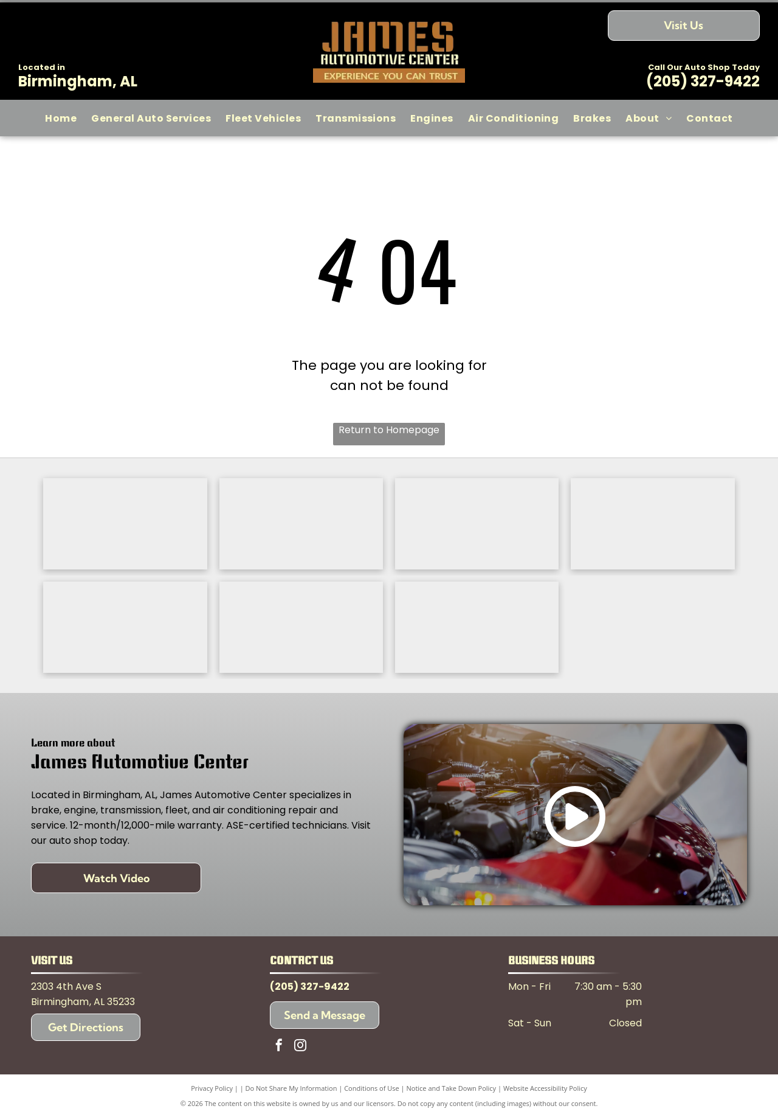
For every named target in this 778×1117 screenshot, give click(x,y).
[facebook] (279, 1046)
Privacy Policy (212, 1088)
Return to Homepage (389, 430)
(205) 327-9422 (703, 81)
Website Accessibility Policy (545, 1088)
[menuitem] (61, 117)
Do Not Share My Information (291, 1088)
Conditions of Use (371, 1088)
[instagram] (300, 1046)
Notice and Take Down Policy (452, 1088)
